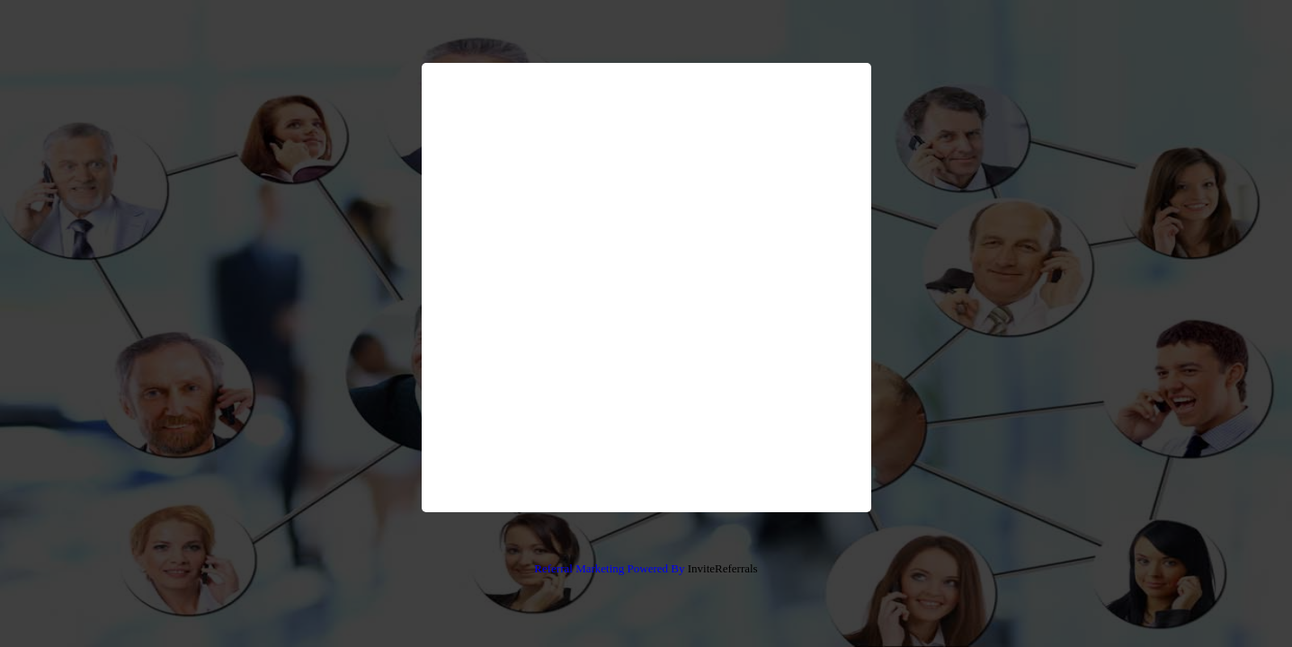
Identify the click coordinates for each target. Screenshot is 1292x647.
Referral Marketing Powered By (609, 568)
